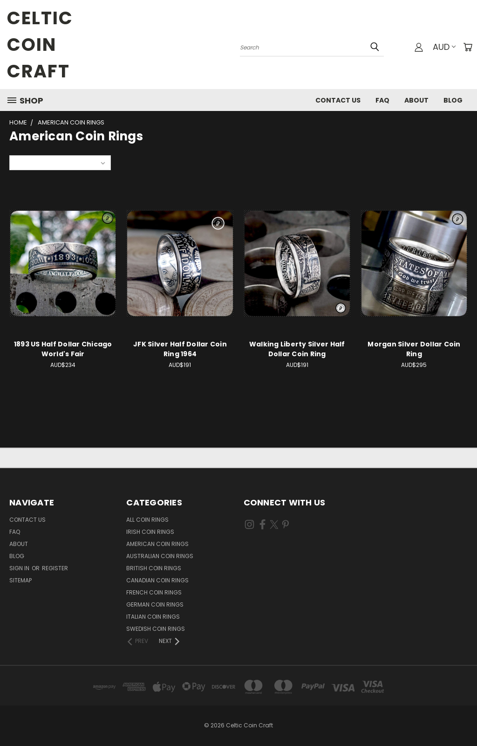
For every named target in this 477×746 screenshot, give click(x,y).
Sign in (20, 568)
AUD (444, 47)
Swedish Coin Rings (155, 629)
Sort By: (26, 162)
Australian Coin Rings (159, 556)
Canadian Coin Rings (157, 580)
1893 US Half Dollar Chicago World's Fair (63, 349)
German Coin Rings (155, 604)
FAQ (382, 100)
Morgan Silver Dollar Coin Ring (414, 349)
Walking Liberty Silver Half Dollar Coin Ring (297, 349)
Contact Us (338, 100)
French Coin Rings (154, 592)
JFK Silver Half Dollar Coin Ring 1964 (180, 349)
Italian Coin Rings (153, 617)
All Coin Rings (147, 520)
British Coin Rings (153, 568)
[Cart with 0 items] (467, 47)
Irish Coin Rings (150, 532)
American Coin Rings (157, 544)
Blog (453, 100)
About (416, 100)
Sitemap (20, 580)
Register (55, 568)
